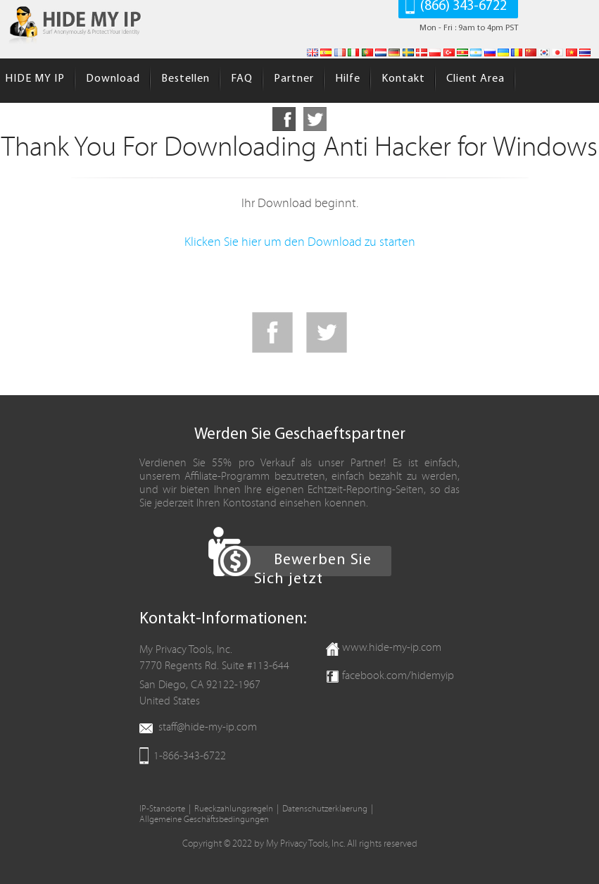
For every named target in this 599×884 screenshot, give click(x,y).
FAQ (242, 79)
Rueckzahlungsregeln (233, 809)
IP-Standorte (162, 809)
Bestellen (185, 79)
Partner (294, 79)
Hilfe (347, 79)
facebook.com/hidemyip (398, 675)
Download (113, 79)
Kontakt (403, 79)
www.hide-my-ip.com (391, 647)
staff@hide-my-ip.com (207, 727)
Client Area (475, 79)
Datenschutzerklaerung (324, 809)
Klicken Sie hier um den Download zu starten (299, 242)
